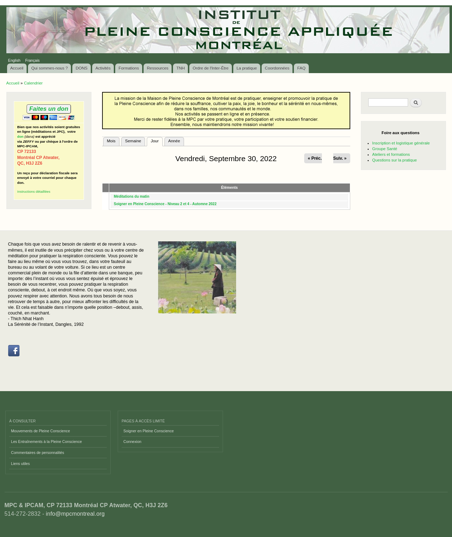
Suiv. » (340, 158)
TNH (180, 68)
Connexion (132, 441)
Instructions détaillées (33, 191)
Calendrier (33, 83)
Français (32, 60)
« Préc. (315, 158)
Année (174, 141)
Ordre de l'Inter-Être (210, 68)
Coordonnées (277, 68)
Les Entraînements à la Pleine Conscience (46, 441)
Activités (103, 68)
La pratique (246, 68)
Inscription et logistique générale (401, 143)
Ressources (157, 68)
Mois (111, 141)
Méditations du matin (131, 196)
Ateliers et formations (391, 154)
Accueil (16, 68)
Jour (156, 140)
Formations (128, 68)
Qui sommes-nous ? (49, 68)
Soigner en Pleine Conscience (148, 431)
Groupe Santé (384, 149)
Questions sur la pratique (394, 160)
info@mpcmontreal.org (75, 514)
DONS (82, 68)
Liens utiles (20, 463)
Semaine (133, 141)
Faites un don (48, 108)
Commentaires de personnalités (37, 452)
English (14, 60)
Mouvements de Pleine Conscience (40, 431)
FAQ (301, 68)
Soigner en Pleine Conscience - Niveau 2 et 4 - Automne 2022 (165, 204)
